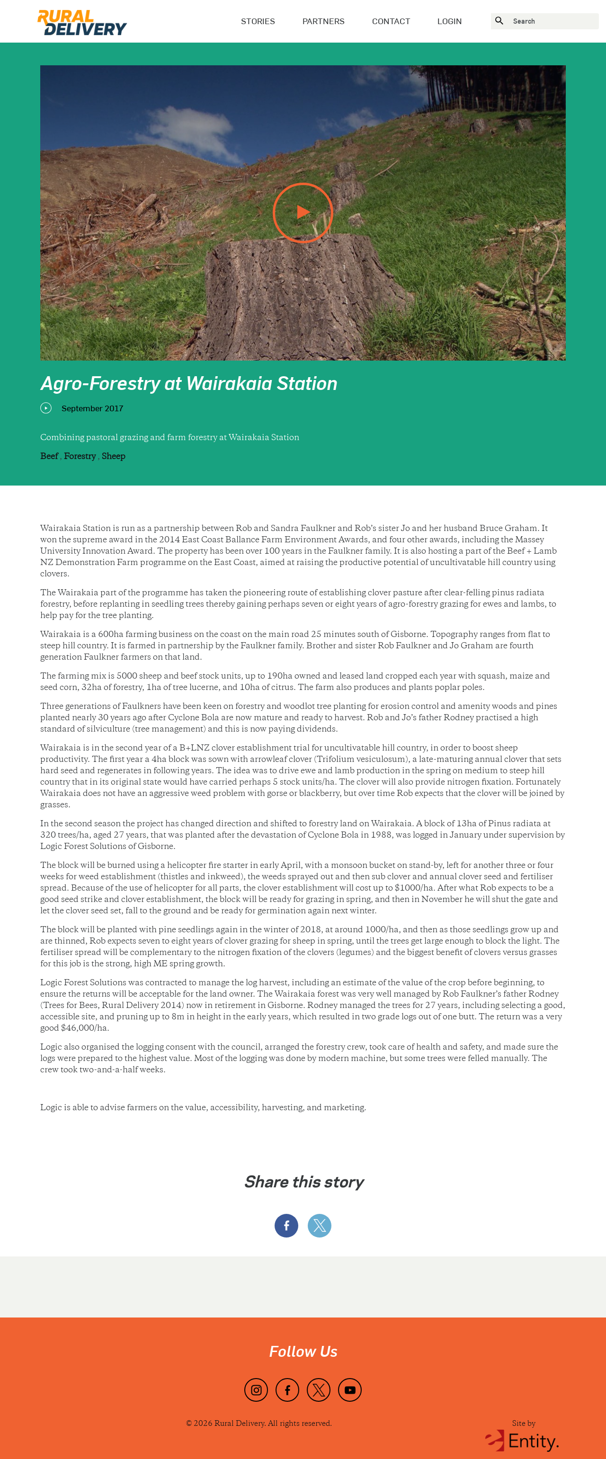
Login (449, 21)
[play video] (303, 213)
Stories (258, 21)
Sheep (113, 457)
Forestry (81, 457)
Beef (50, 457)
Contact (391, 21)
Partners (324, 21)
